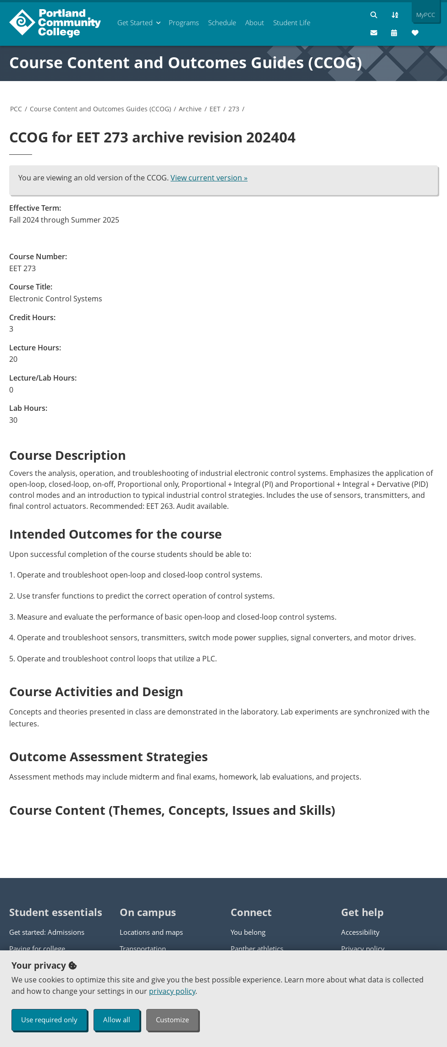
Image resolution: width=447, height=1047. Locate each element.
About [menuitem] (254, 22)
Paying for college (37, 948)
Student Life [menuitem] (291, 22)
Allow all (116, 1019)
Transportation (143, 948)
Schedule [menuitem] (222, 22)
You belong (248, 932)
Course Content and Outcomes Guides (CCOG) (185, 62)
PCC (16, 108)
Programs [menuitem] (184, 22)
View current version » (209, 178)
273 (233, 108)
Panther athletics (257, 948)
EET (215, 108)
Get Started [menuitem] (135, 22)
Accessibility (360, 932)
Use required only (49, 1019)
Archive (190, 108)
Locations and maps (151, 932)
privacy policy (172, 991)
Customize (172, 1019)
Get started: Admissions (46, 932)
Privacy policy (363, 948)
